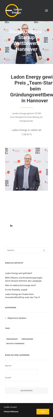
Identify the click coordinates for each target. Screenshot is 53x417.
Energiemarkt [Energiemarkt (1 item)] (12, 339)
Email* (21, 381)
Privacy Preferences (11, 412)
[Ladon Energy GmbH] (13, 10)
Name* (21, 369)
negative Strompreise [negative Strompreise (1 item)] (15, 344)
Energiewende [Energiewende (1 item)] (27, 339)
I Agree (42, 412)
